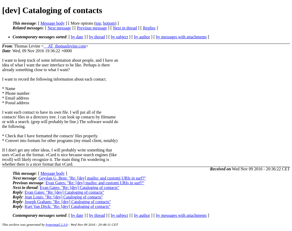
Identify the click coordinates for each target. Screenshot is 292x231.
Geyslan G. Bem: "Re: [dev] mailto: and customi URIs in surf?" (92, 178)
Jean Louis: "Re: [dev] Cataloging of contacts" (64, 197)
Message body (52, 23)
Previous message (92, 28)
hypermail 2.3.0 (57, 225)
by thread (97, 37)
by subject (119, 37)
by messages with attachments (181, 37)
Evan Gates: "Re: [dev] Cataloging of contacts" (79, 187)
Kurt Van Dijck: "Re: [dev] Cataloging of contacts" (68, 206)
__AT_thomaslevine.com (65, 46)
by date (77, 37)
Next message (59, 28)
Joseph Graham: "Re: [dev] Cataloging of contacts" (68, 202)
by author (142, 37)
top (98, 23)
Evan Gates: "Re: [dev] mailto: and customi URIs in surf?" (94, 183)
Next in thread (125, 28)
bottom (109, 23)
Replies (149, 28)
